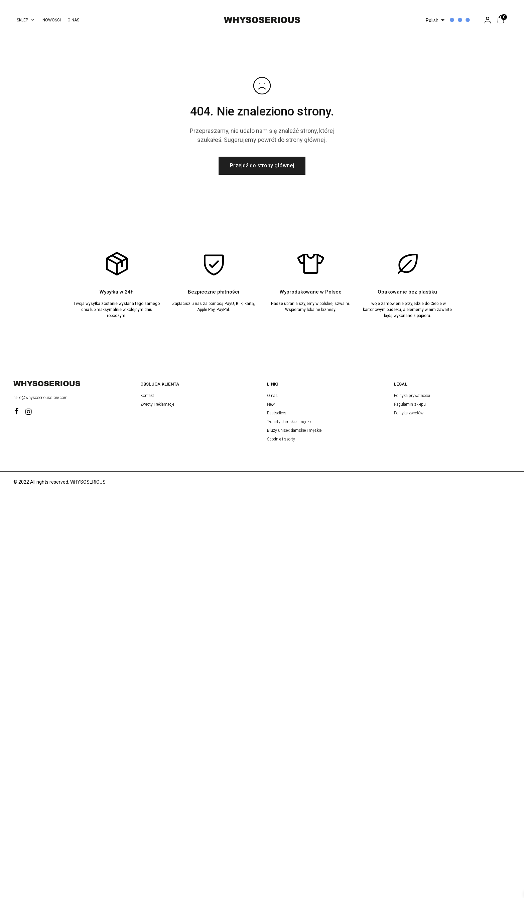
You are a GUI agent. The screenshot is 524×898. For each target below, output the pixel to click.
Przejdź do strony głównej (262, 165)
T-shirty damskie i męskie (289, 421)
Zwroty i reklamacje (157, 404)
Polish (432, 20)
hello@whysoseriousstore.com (41, 397)
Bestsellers (276, 413)
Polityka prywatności (412, 395)
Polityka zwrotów (408, 413)
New (271, 404)
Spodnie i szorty (281, 439)
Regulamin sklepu (410, 404)
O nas (272, 395)
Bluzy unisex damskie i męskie (294, 430)
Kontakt (147, 395)
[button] (26, 20)
